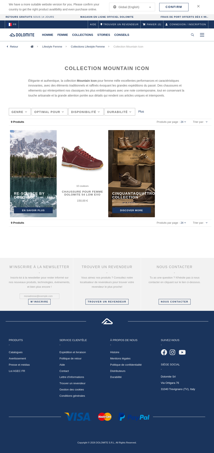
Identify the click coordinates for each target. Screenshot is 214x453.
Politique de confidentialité (126, 364)
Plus (141, 111)
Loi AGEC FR (17, 371)
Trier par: (198, 121)
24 (183, 121)
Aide (93, 24)
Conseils (121, 34)
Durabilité (119, 112)
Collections (82, 34)
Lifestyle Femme (52, 46)
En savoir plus (33, 210)
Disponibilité (85, 112)
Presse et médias (19, 364)
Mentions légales (120, 358)
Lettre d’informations (72, 377)
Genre (19, 112)
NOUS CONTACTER (174, 301)
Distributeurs (117, 371)
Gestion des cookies (72, 389)
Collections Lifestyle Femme (88, 46)
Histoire (114, 352)
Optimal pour (49, 112)
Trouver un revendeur (107, 301)
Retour (14, 46)
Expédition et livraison (73, 352)
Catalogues (16, 352)
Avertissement (17, 358)
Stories (103, 34)
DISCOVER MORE (131, 210)
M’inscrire (39, 301)
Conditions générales (72, 395)
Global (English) (131, 7)
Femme (62, 34)
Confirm (174, 7)
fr (12, 24)
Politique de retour (71, 358)
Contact (64, 371)
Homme (47, 34)
